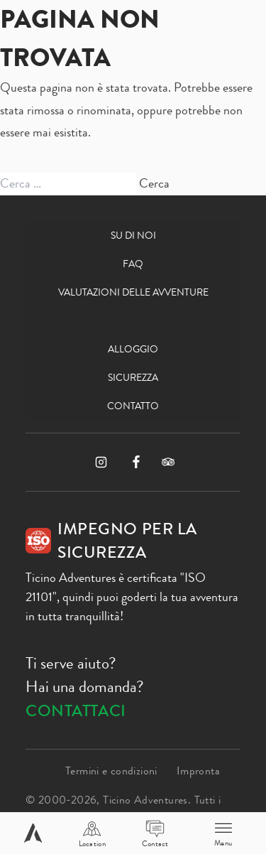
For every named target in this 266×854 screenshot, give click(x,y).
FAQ (133, 263)
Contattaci (76, 711)
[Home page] (33, 833)
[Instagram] (101, 462)
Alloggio (133, 349)
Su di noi (133, 235)
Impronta (198, 770)
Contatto (133, 406)
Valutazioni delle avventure (133, 292)
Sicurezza (133, 377)
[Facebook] (136, 461)
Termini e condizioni (111, 770)
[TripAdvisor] (168, 461)
